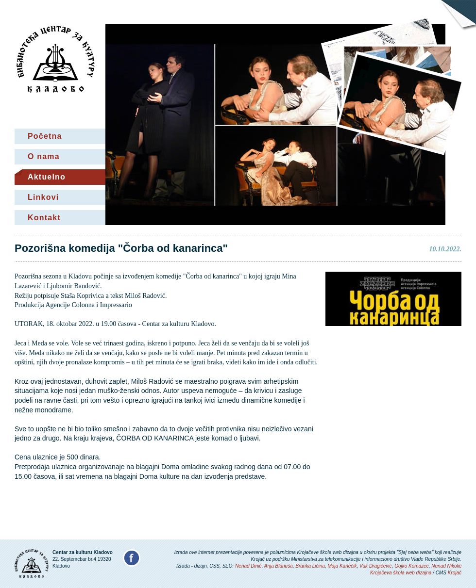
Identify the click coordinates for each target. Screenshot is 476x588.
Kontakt (44, 217)
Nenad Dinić (248, 566)
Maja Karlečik (342, 566)
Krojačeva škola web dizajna (400, 572)
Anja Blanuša (278, 566)
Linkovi (43, 197)
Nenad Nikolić (446, 566)
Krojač (454, 572)
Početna (45, 136)
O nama (44, 156)
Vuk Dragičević (375, 566)
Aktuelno (47, 177)
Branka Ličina (310, 566)
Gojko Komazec (411, 566)
